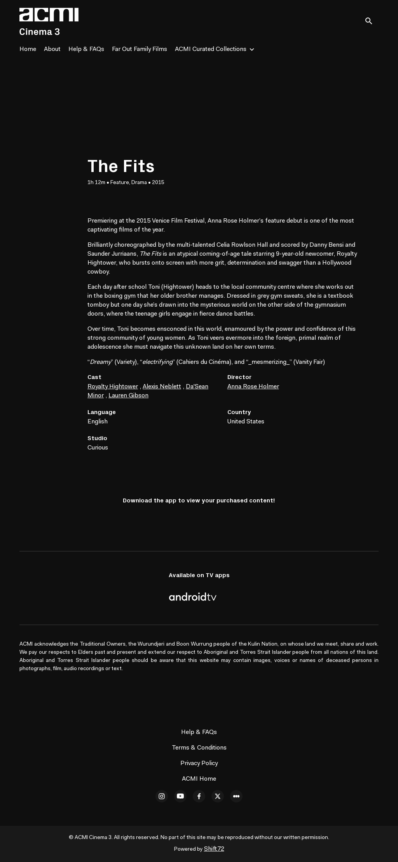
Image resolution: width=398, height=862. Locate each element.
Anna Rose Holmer (253, 387)
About (52, 49)
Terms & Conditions (199, 748)
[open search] (372, 21)
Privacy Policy (199, 763)
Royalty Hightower (112, 387)
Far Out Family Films (139, 49)
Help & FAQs (86, 49)
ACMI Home (199, 779)
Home (27, 49)
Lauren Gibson (128, 396)
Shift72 (214, 849)
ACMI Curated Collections (210, 49)
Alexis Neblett (162, 387)
